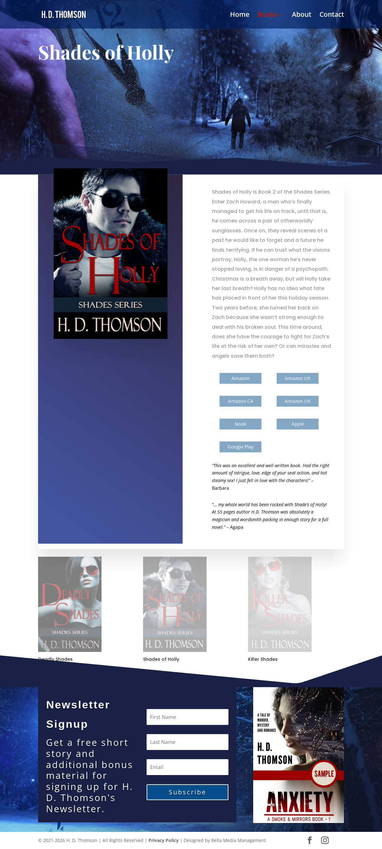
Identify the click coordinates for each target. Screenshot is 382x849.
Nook (240, 423)
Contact (331, 15)
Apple (297, 423)
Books (267, 15)
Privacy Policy (163, 840)
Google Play (240, 446)
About (301, 15)
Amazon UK (297, 378)
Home (239, 15)
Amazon (240, 378)
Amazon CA (240, 401)
